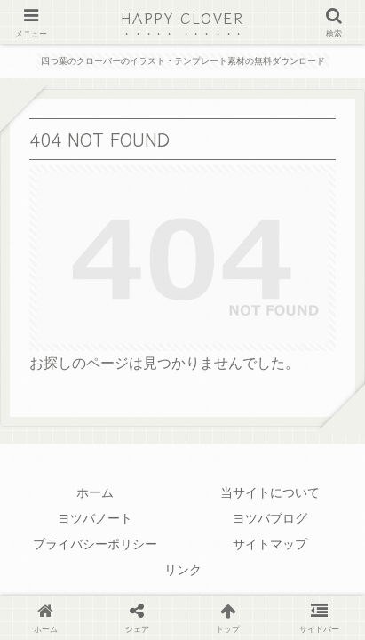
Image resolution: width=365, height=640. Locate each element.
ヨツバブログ (270, 518)
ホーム (95, 492)
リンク (183, 570)
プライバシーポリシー (95, 544)
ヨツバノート (95, 518)
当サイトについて (270, 492)
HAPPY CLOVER (182, 17)
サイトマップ (270, 544)
